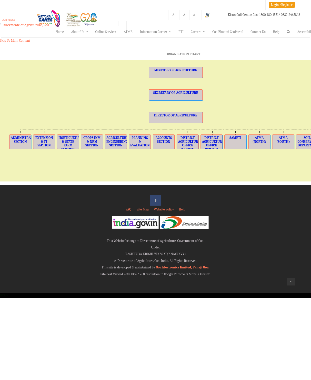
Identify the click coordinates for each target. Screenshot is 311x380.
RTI (181, 32)
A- (173, 15)
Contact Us (258, 32)
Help (276, 32)
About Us (79, 32)
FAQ (129, 209)
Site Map (143, 209)
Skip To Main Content (15, 40)
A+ (195, 15)
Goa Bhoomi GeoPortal (227, 32)
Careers (198, 32)
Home (60, 32)
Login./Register (281, 5)
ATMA (128, 32)
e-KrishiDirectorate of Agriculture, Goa (25, 22)
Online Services (105, 32)
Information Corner (155, 32)
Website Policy (164, 209)
